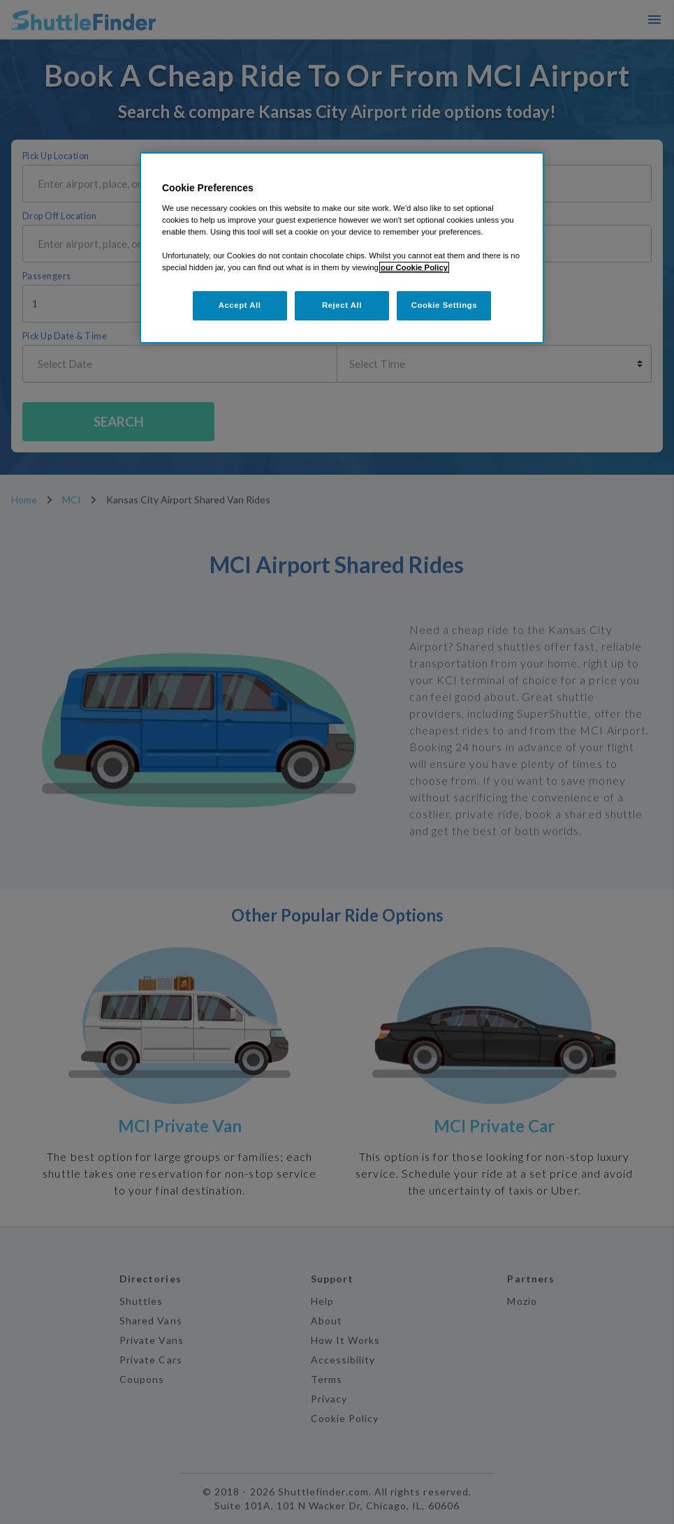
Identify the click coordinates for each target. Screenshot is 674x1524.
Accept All (240, 305)
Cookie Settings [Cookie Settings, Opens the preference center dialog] (444, 305)
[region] (342, 247)
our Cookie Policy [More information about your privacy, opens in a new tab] (414, 267)
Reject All (342, 305)
